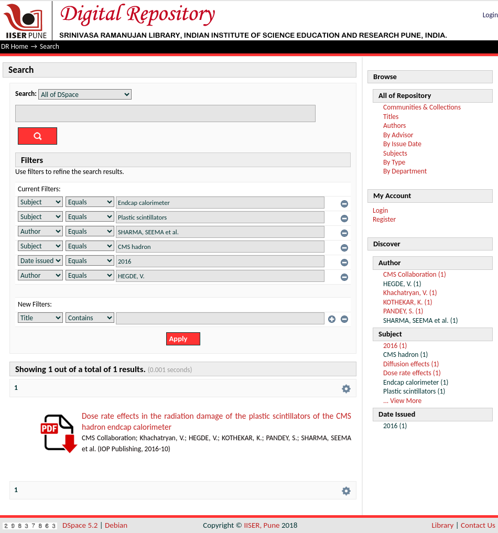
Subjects (395, 153)
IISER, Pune (261, 525)
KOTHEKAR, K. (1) (407, 302)
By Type (394, 162)
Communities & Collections (422, 107)
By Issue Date (402, 143)
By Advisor (398, 134)
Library (443, 525)
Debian (116, 525)
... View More (402, 400)
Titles (390, 116)
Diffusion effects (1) (411, 364)
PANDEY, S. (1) (403, 311)
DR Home (14, 46)
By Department (405, 171)
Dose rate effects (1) (412, 372)
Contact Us (478, 525)
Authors (394, 125)
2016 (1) (395, 345)
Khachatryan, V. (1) (410, 292)
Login (490, 14)
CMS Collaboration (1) (414, 274)
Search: (26, 93)
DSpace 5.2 (81, 525)
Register (384, 219)
